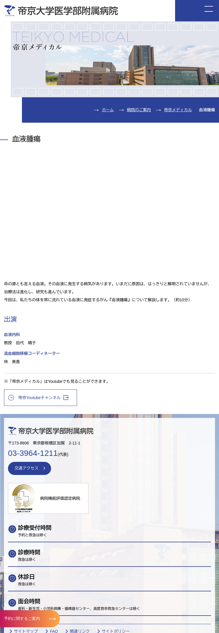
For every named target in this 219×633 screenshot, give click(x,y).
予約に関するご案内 (22, 618)
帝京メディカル (178, 110)
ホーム (108, 110)
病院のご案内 (139, 110)
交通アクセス (26, 468)
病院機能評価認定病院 (60, 498)
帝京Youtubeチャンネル (43, 398)
